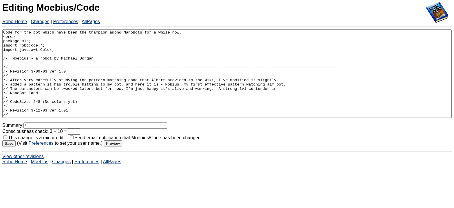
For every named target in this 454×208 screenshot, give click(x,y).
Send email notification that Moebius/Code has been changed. (136, 155)
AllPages (91, 21)
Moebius (39, 179)
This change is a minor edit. (34, 155)
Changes (40, 21)
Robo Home (14, 21)
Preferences (65, 21)
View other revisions (23, 173)
